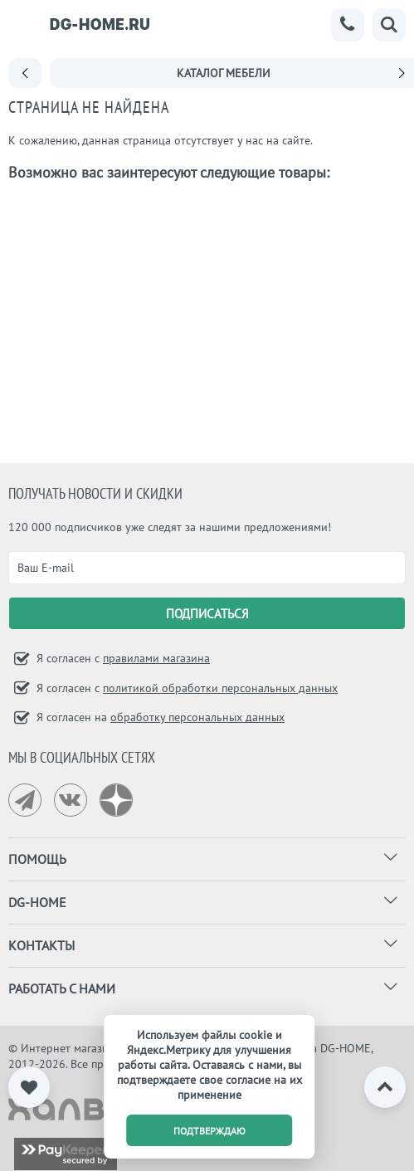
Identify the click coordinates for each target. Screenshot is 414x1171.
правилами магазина (156, 658)
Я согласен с (121, 658)
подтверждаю (209, 1131)
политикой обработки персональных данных (220, 688)
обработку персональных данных (197, 717)
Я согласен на (159, 717)
